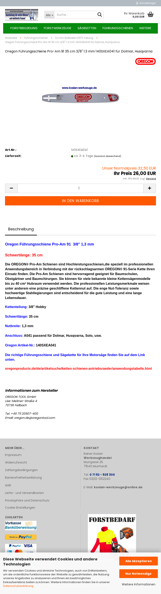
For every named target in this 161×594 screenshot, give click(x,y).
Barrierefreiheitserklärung (23, 477)
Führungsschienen (118, 28)
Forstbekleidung (24, 28)
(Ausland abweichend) (107, 156)
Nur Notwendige (138, 574)
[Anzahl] (80, 188)
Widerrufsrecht (16, 462)
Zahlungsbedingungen (21, 470)
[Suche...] (49, 14)
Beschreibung (21, 229)
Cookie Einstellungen (20, 507)
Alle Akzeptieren (138, 561)
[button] (11, 188)
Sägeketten (87, 28)
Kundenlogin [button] (146, 3)
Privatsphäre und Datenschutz (27, 500)
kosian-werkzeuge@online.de (118, 487)
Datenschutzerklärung (18, 586)
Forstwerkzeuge (57, 28)
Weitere (145, 28)
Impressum (13, 455)
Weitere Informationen (138, 584)
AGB (8, 485)
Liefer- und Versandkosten (24, 493)
